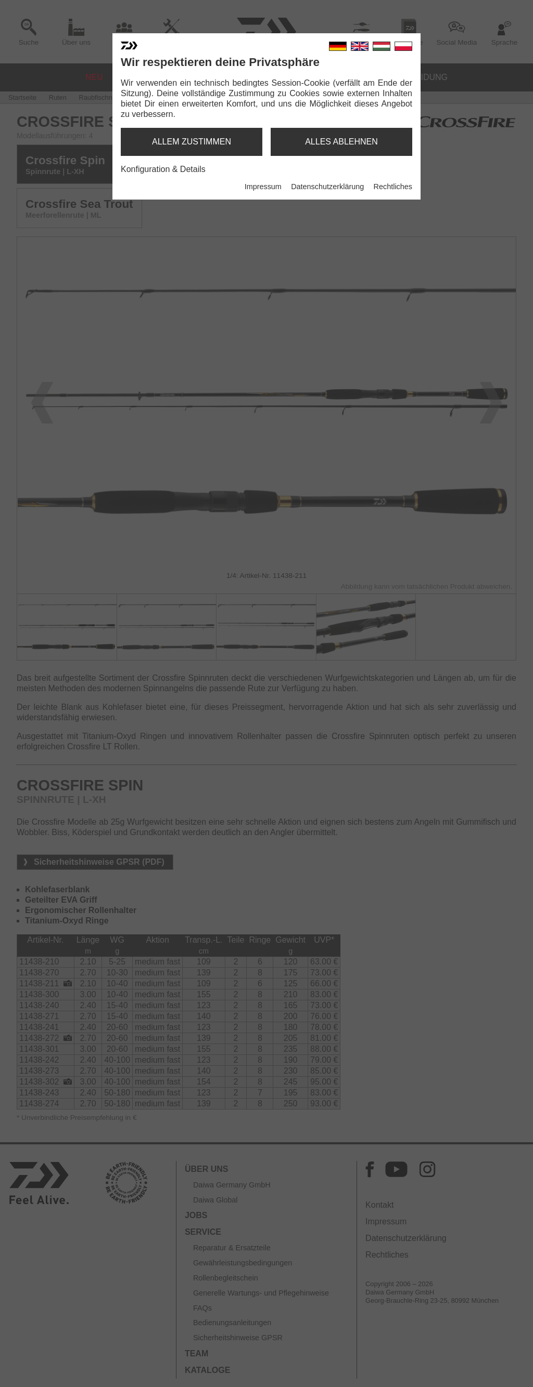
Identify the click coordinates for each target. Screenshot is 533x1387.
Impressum (263, 186)
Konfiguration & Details (163, 169)
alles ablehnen (341, 141)
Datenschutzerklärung (327, 186)
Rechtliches (393, 186)
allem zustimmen (191, 141)
